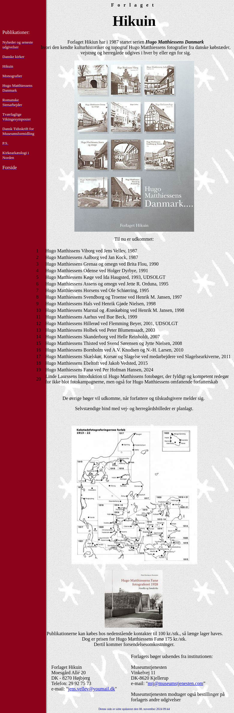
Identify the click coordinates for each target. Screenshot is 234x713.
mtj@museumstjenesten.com (175, 683)
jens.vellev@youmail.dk (91, 688)
